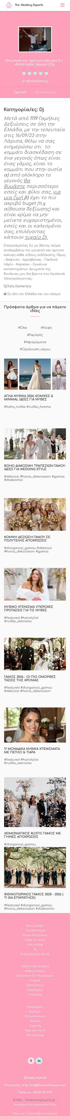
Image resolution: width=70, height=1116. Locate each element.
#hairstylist (29, 618)
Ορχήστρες (35, 990)
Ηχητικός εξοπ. (35, 1030)
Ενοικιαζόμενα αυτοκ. (35, 954)
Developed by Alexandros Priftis (35, 1104)
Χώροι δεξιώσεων (35, 935)
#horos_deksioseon (35, 476)
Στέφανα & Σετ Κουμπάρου (35, 975)
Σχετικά (20, 92)
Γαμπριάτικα (35, 985)
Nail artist (35, 994)
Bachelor (35, 1011)
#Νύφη (46, 328)
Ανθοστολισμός (35, 971)
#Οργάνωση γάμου (35, 349)
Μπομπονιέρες (35, 1016)
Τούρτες (35, 1021)
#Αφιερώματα (35, 342)
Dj (35, 949)
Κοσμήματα (35, 1006)
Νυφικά (35, 980)
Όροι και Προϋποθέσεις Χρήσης (35, 1113)
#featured (12, 618)
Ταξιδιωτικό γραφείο (35, 966)
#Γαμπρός (35, 335)
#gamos (58, 476)
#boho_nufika (15, 407)
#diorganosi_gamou (20, 548)
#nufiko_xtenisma (18, 621)
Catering (35, 1025)
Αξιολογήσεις (45, 92)
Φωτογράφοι (35, 925)
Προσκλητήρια (35, 930)
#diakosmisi (13, 480)
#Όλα (22, 328)
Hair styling (35, 944)
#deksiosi (11, 476)
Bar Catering (35, 1035)
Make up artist (35, 940)
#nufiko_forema (39, 407)
